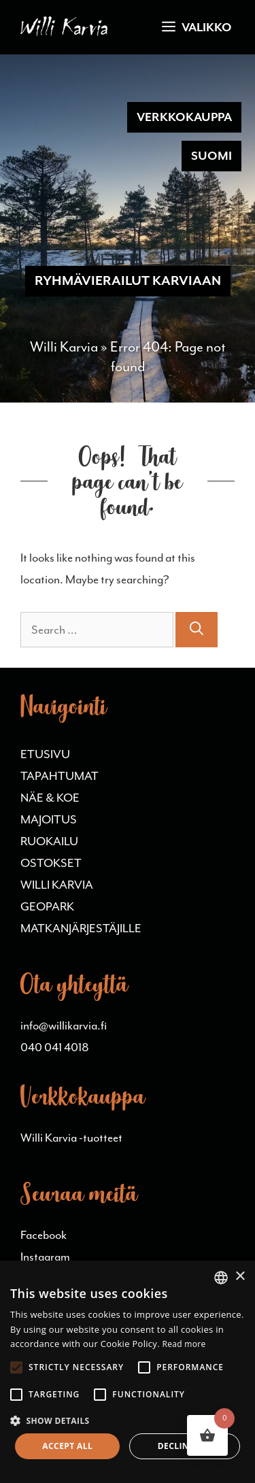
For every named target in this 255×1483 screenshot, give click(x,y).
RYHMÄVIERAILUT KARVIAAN (128, 281)
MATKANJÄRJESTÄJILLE (80, 928)
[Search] (196, 629)
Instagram (45, 1256)
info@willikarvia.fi (63, 1025)
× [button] (240, 1277)
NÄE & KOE (50, 797)
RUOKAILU (49, 841)
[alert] (127, 1372)
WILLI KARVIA (56, 884)
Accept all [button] (67, 1446)
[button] (127, 1420)
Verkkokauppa (184, 116)
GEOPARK (47, 906)
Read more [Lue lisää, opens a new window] (184, 1344)
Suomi (211, 155)
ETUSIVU (45, 754)
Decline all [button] (185, 1446)
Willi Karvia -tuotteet (71, 1137)
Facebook (43, 1234)
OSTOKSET (51, 862)
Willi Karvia (64, 347)
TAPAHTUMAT (59, 775)
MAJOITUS (48, 819)
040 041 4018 (54, 1047)
